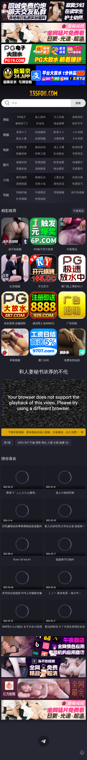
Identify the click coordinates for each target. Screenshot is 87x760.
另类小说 (40, 183)
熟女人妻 (21, 138)
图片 (6, 165)
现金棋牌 (59, 123)
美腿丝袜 (21, 168)
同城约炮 (21, 192)
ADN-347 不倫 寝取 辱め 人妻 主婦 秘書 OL (43, 442)
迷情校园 (21, 183)
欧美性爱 (77, 147)
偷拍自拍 (40, 147)
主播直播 (59, 138)
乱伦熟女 (59, 153)
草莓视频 (59, 192)
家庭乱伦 (40, 177)
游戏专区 (77, 117)
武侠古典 (77, 177)
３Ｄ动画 (77, 132)
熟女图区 (59, 168)
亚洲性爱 (21, 147)
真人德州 (40, 117)
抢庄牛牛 (77, 123)
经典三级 (40, 153)
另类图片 (77, 168)
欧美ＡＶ (59, 132)
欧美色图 (59, 162)
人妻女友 (59, 177)
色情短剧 (40, 198)
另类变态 (77, 153)
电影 (6, 150)
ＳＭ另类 (77, 138)
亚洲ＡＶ (21, 132)
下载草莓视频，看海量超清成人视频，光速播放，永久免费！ (46, 432)
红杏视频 (21, 198)
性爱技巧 (77, 183)
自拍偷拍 (40, 132)
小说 (6, 180)
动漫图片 (77, 162)
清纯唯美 (40, 168)
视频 (6, 135)
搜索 (78, 103)
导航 (6, 195)
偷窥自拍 (21, 162)
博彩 (6, 120)
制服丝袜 (21, 153)
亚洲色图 (40, 162)
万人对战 (59, 117)
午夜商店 (40, 192)
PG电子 (21, 117)
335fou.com (43, 93)
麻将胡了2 (21, 123)
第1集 (7, 442)
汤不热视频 (77, 192)
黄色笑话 (59, 183)
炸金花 (40, 123)
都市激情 (21, 177)
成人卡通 (59, 147)
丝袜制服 (40, 138)
